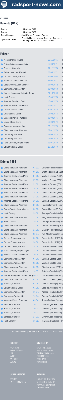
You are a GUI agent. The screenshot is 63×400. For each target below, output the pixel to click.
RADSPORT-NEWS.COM (18, 381)
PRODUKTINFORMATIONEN (46, 384)
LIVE (11, 353)
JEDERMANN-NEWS (16, 350)
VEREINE (13, 361)
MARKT (12, 356)
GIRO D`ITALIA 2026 (44, 347)
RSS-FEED (13, 379)
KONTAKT (46, 331)
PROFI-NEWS (14, 347)
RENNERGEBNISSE (43, 356)
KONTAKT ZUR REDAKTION (46, 379)
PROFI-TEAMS (41, 358)
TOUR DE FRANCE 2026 (45, 350)
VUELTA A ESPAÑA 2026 (45, 353)
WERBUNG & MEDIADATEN (46, 381)
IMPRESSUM (57, 331)
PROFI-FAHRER (42, 361)
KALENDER (13, 358)
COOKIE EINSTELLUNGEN (17, 331)
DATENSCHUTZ (34, 331)
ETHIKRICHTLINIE (43, 387)
